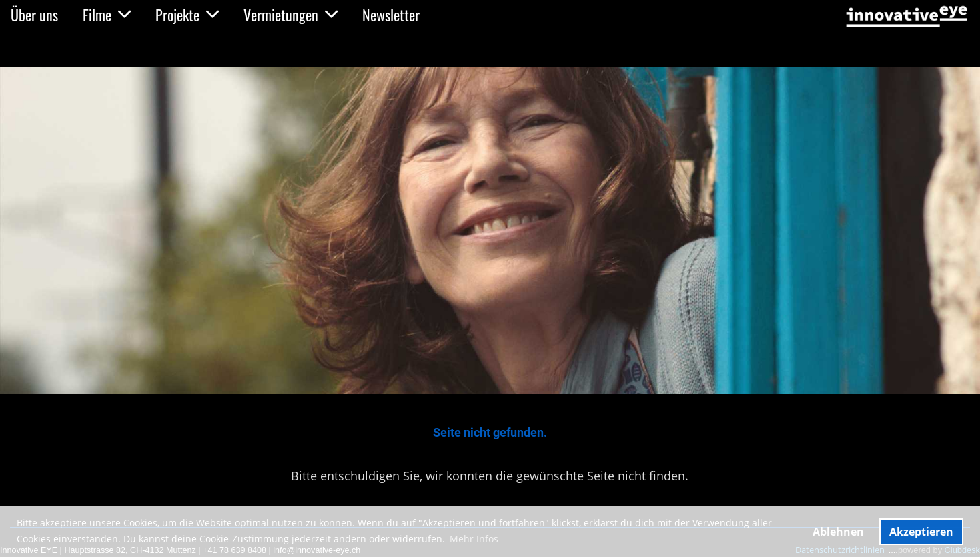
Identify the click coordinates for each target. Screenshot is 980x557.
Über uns (34, 14)
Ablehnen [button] (838, 531)
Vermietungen (290, 14)
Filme (107, 14)
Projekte (187, 14)
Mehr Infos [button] (474, 538)
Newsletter (391, 14)
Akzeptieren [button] (921, 531)
